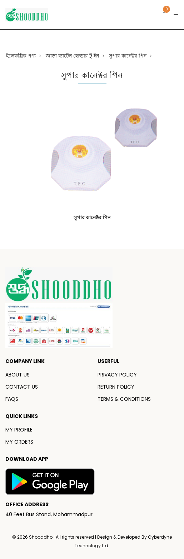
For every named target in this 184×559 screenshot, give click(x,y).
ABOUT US (17, 374)
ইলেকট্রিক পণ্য (21, 55)
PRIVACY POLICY (117, 374)
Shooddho (41, 537)
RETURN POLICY (116, 386)
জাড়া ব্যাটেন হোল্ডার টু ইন (72, 55)
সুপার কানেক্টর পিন (127, 55)
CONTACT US (21, 386)
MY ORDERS (19, 441)
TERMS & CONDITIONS (124, 399)
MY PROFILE (19, 429)
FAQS (11, 399)
